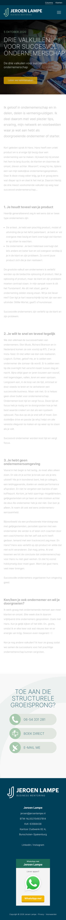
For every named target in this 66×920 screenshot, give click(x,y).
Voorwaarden (51, 914)
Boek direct (26, 733)
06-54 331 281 (27, 719)
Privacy (41, 914)
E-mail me (24, 747)
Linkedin (26, 844)
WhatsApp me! (33, 898)
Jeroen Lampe (30, 914)
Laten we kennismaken (20, 80)
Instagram (38, 844)
